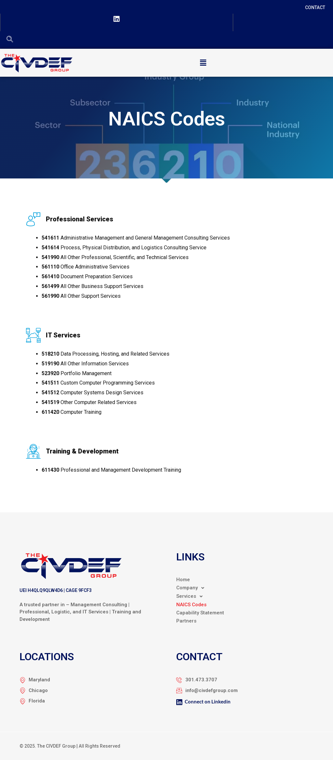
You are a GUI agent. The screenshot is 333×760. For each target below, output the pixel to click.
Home (183, 580)
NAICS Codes (191, 605)
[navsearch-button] (10, 39)
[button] (202, 63)
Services (191, 596)
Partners (186, 621)
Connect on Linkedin (203, 702)
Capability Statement (200, 613)
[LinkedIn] (116, 20)
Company (192, 588)
